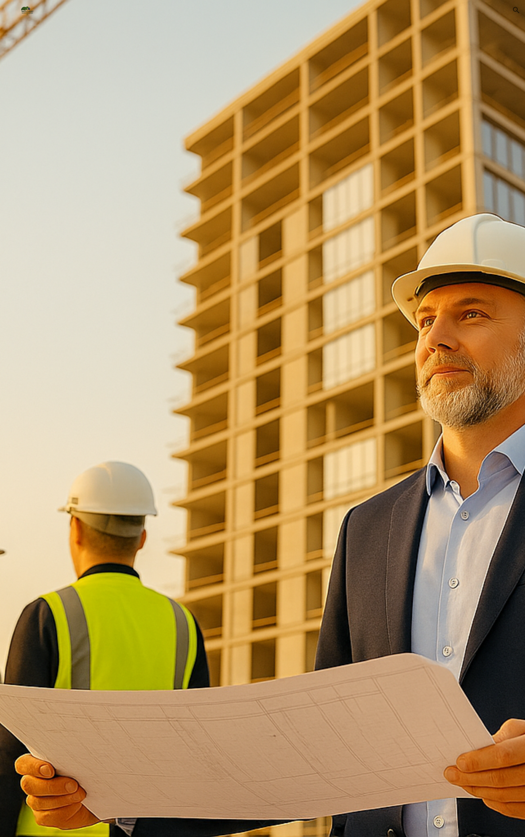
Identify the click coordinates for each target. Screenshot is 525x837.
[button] (516, 10)
